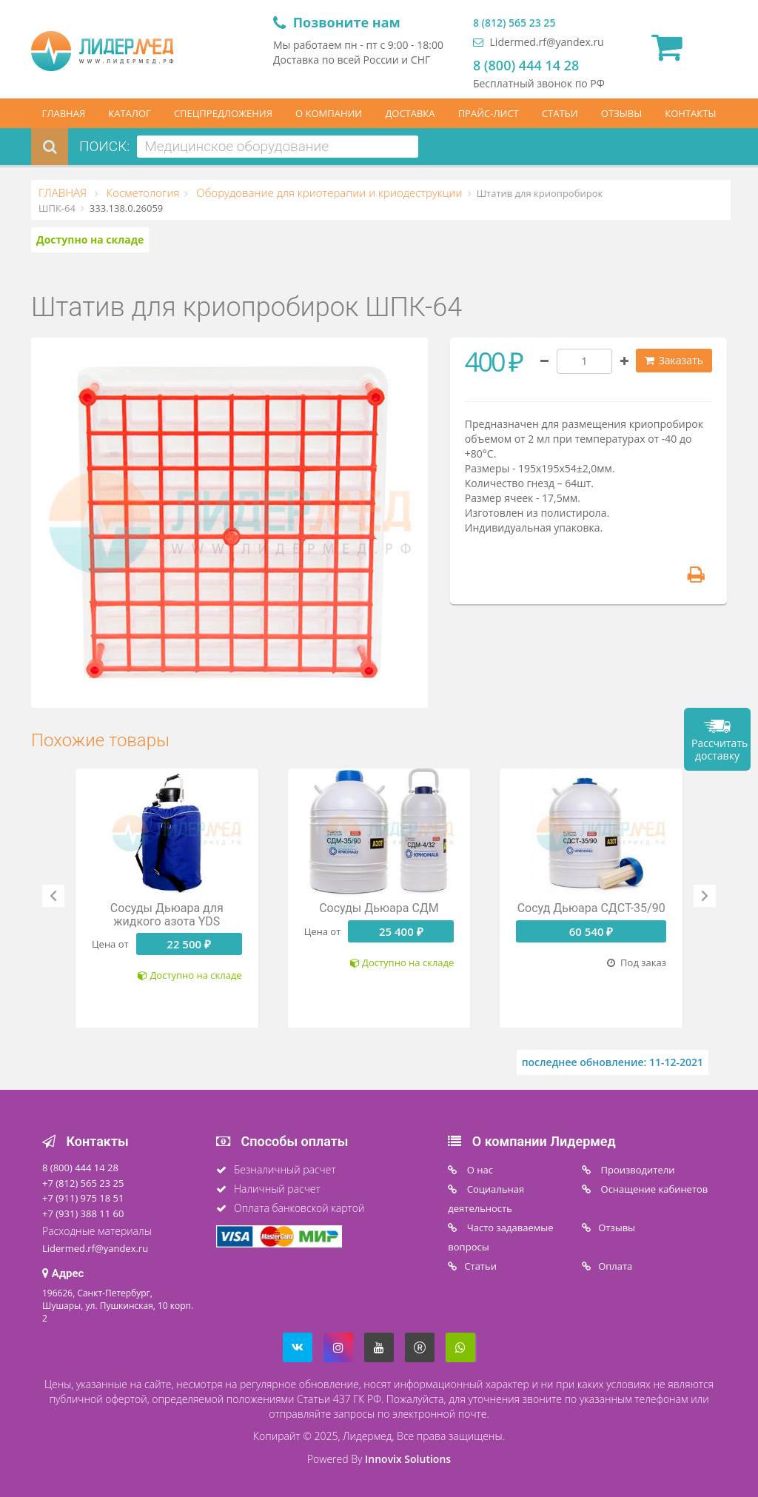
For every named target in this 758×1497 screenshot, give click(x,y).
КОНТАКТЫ (690, 113)
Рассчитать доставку (719, 749)
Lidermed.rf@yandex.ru (538, 42)
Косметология (141, 192)
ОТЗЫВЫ (621, 113)
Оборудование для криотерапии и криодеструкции (327, 192)
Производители (636, 1169)
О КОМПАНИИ (328, 113)
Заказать (674, 360)
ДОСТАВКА (410, 113)
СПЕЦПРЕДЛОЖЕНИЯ (223, 113)
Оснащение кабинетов (653, 1189)
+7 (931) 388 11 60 (83, 1213)
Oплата (615, 1266)
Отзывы (616, 1227)
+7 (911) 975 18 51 (83, 1198)
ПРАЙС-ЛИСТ (488, 113)
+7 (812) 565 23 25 (83, 1183)
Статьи (480, 1266)
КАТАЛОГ (129, 113)
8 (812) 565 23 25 (514, 23)
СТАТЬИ (560, 113)
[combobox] (277, 146)
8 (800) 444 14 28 (526, 65)
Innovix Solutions (408, 1459)
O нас (478, 1169)
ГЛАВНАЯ (64, 113)
